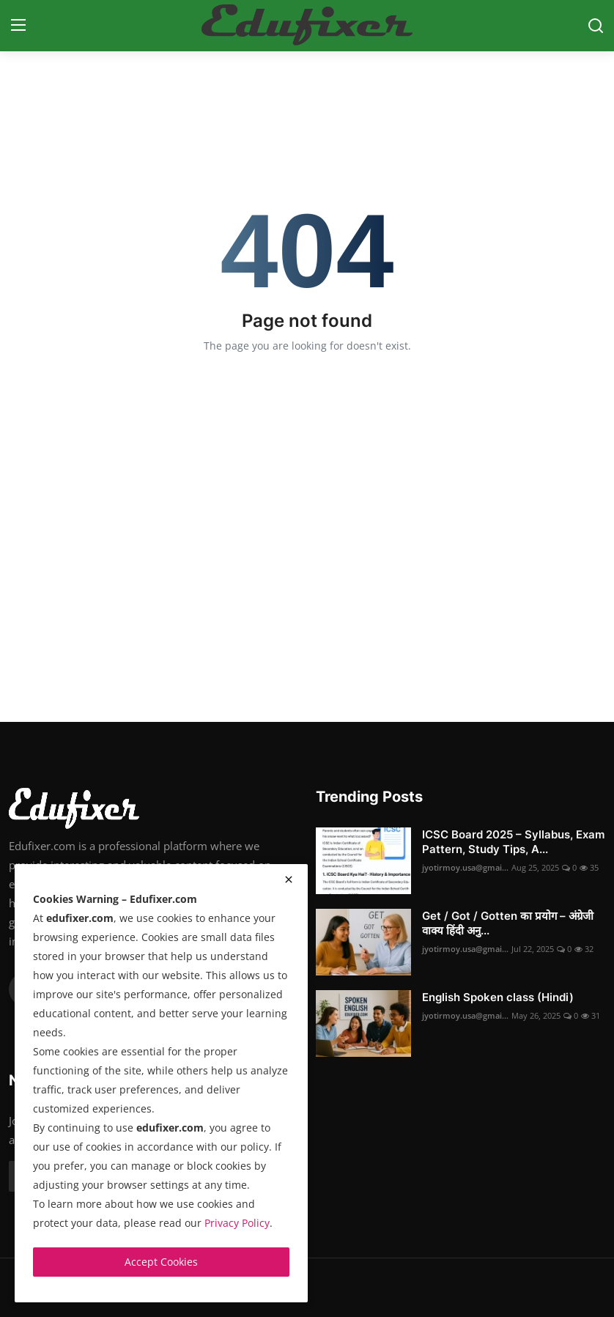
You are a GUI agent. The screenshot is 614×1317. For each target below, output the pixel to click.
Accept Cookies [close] (161, 1262)
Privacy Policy (237, 1223)
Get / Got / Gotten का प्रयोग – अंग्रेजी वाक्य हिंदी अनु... (507, 923)
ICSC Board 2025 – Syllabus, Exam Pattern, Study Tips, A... (513, 841)
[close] (288, 879)
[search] (595, 26)
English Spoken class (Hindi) (498, 997)
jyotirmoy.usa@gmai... (465, 867)
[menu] (18, 26)
